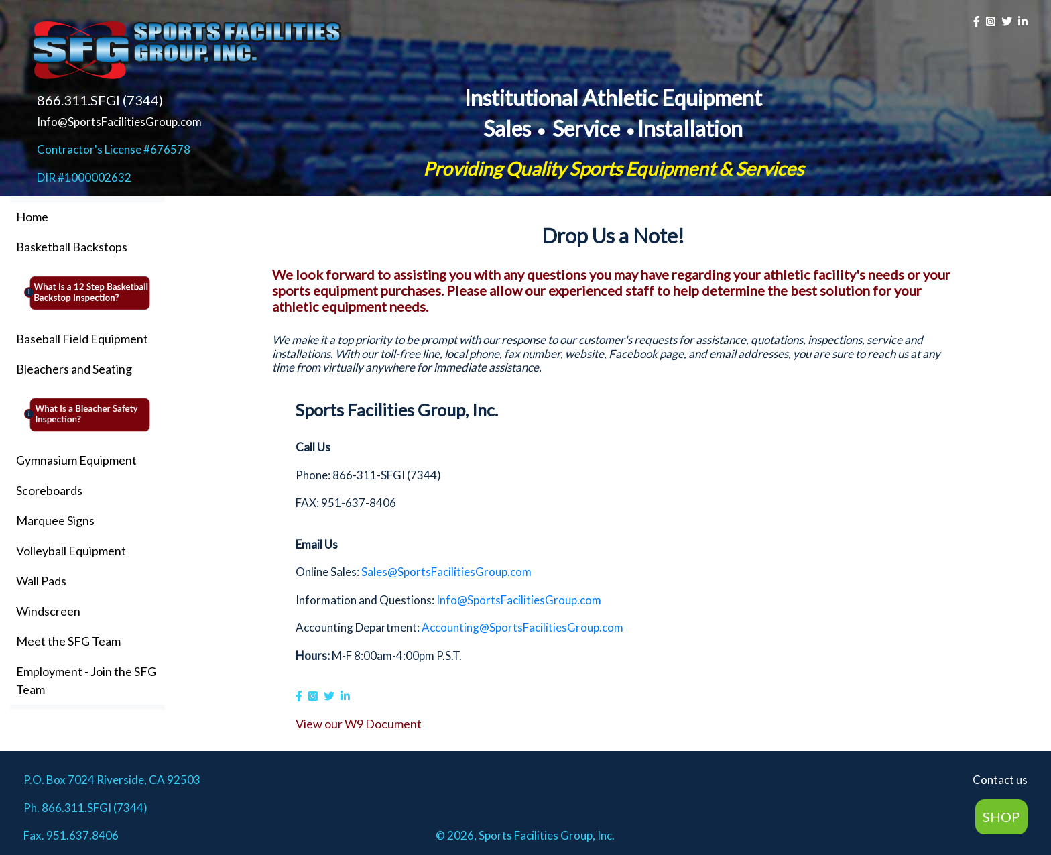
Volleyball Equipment (71, 550)
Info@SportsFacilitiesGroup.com (119, 122)
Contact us (1000, 780)
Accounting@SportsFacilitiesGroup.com (522, 627)
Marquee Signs (55, 520)
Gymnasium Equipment (76, 460)
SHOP (1001, 817)
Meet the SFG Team (68, 641)
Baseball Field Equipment (82, 338)
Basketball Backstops (71, 246)
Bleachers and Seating (74, 368)
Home (32, 216)
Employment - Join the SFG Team (86, 680)
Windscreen (48, 611)
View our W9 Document (359, 723)
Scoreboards (49, 490)
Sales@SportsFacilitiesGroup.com (446, 572)
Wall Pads (41, 580)
